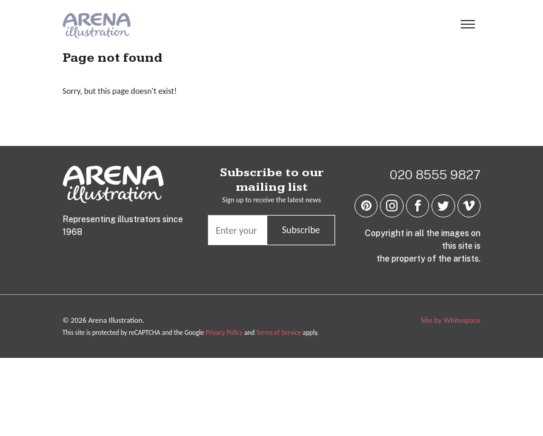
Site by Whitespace (451, 320)
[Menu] (468, 25)
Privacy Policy (223, 332)
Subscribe (301, 230)
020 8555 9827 (435, 174)
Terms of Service (278, 332)
